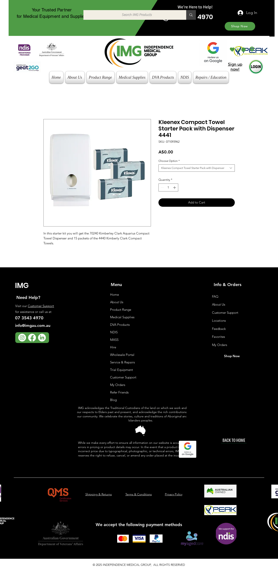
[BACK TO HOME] (234, 440)
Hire (113, 347)
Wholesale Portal (122, 355)
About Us (116, 302)
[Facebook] (32, 337)
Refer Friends (119, 392)
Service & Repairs (122, 362)
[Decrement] (161, 187)
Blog (113, 400)
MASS (114, 340)
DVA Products (120, 325)
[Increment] (175, 187)
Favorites (218, 337)
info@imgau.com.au (32, 325)
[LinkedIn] (42, 337)
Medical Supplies (122, 317)
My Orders (117, 385)
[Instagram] (22, 337)
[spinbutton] (168, 187)
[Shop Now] (240, 26)
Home (114, 294)
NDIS (114, 332)
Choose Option (169, 160)
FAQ (215, 296)
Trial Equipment (121, 370)
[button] (241, 49)
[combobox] (196, 168)
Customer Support (41, 306)
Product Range (120, 310)
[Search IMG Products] (132, 15)
